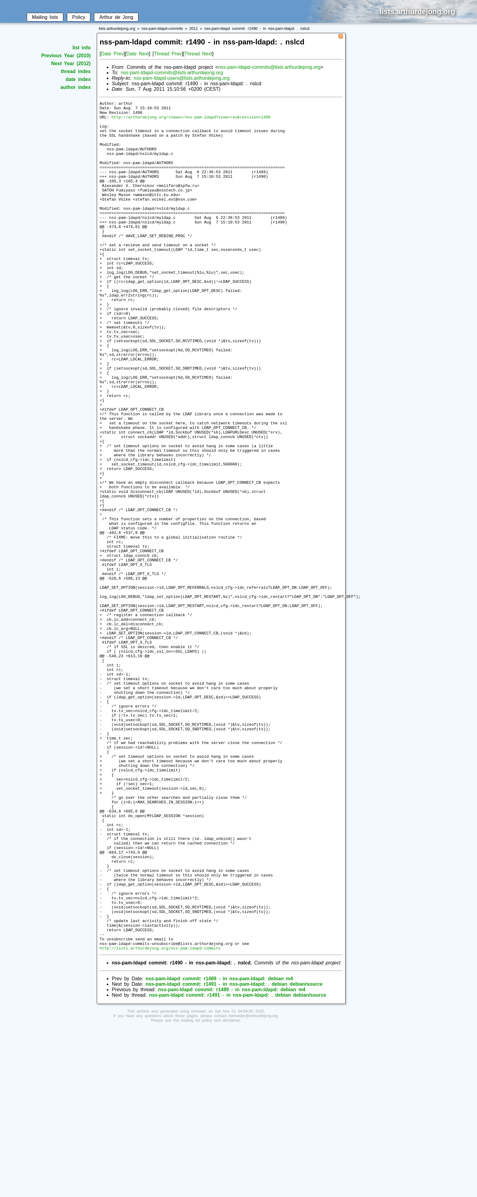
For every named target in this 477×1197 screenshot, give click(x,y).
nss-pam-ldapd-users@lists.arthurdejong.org (182, 78)
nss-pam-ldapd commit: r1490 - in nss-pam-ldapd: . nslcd (256, 28)
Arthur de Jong (116, 17)
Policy (78, 17)
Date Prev (112, 53)
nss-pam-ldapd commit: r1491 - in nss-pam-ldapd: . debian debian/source (233, 1154)
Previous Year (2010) (66, 55)
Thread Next (198, 53)
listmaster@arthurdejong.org (253, 1185)
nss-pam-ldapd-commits (162, 28)
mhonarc (199, 1181)
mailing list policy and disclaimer (210, 1190)
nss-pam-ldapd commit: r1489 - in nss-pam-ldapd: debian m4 (219, 1148)
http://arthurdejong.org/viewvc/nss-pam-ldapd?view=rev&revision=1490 (190, 120)
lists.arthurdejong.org (117, 28)
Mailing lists (45, 17)
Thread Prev (168, 53)
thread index (76, 71)
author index (76, 87)
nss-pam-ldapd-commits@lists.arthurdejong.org (269, 67)
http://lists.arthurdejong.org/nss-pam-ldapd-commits (160, 1118)
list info (81, 47)
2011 (193, 28)
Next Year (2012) (71, 63)
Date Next (137, 53)
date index (78, 79)
